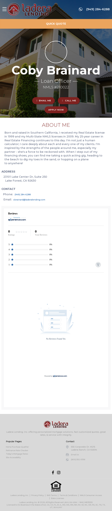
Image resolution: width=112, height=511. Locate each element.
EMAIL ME (43, 100)
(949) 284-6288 (97, 9)
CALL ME (68, 100)
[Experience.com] (60, 377)
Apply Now (56, 109)
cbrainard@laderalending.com (35, 199)
